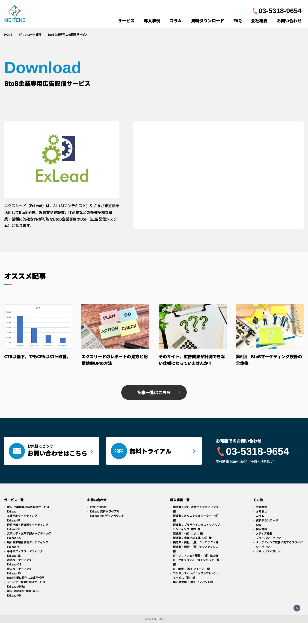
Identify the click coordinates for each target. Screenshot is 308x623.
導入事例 (152, 20)
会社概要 (259, 20)
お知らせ (261, 511)
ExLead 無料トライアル (104, 511)
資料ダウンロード (207, 20)
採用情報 (261, 529)
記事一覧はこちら (154, 392)
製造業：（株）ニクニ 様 (188, 533)
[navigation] (15, 14)
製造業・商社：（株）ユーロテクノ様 (195, 542)
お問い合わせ (289, 20)
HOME (8, 34)
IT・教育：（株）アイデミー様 (191, 569)
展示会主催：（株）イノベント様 (193, 582)
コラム (175, 20)
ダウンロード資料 (30, 34)
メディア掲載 (264, 533)
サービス (126, 20)
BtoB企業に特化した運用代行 (25, 577)
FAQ (237, 20)
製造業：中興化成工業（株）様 (192, 538)
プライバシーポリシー (270, 538)
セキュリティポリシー (269, 551)
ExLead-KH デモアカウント (107, 516)
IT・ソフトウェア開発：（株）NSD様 (195, 555)
